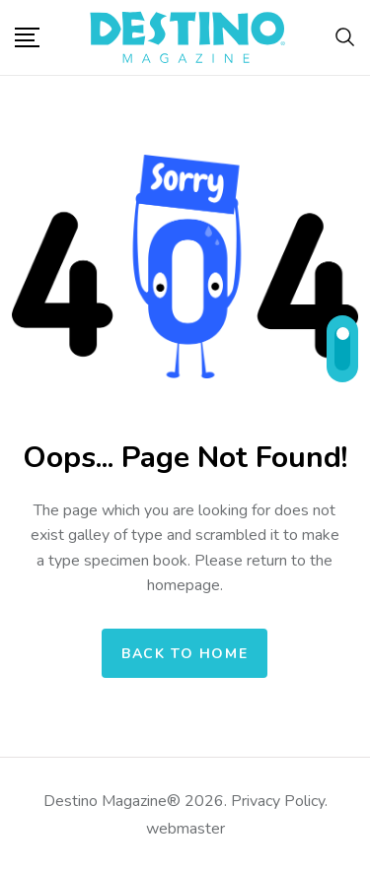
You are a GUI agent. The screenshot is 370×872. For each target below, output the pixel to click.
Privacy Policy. (277, 801)
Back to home (184, 653)
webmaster (185, 828)
